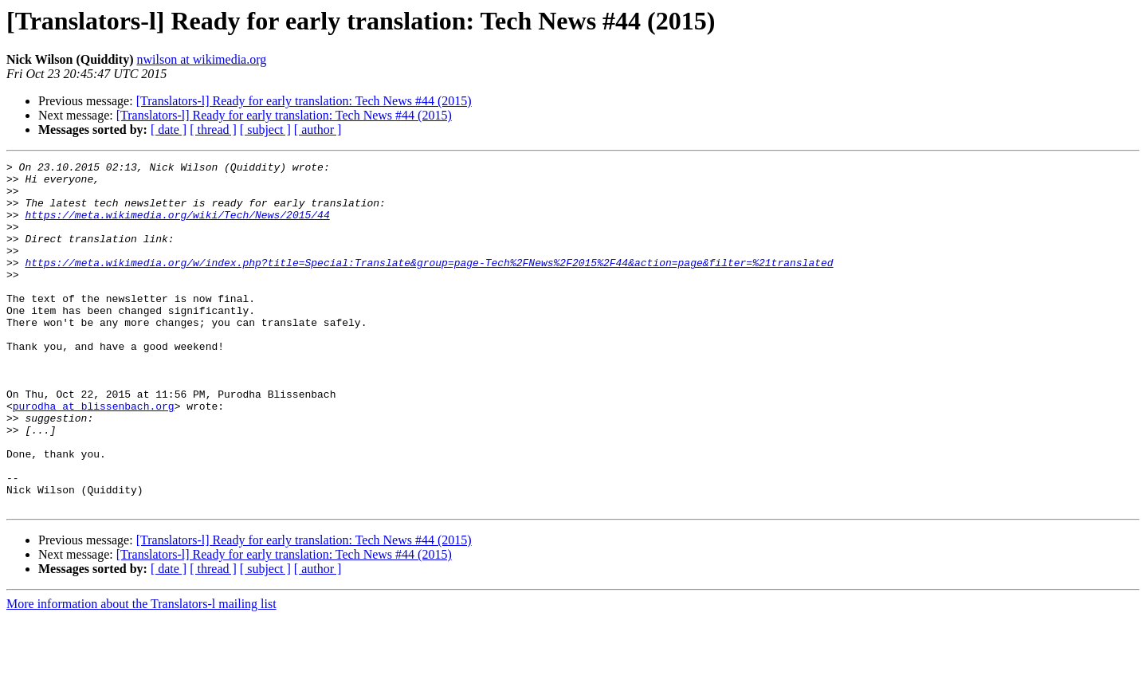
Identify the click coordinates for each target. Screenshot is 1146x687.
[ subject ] (265, 129)
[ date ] (168, 129)
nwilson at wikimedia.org (201, 59)
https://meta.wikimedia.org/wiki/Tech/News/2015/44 (177, 226)
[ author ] (318, 129)
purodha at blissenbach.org (94, 456)
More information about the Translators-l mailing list (141, 673)
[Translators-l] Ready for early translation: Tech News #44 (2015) (304, 101)
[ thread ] (213, 129)
